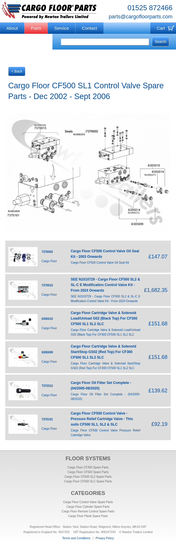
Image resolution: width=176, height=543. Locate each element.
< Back (16, 71)
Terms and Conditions (76, 538)
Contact (89, 28)
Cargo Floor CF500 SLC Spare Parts (88, 481)
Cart (161, 28)
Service (61, 28)
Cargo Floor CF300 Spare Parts (87, 467)
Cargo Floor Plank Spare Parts (88, 516)
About (12, 28)
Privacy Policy (105, 538)
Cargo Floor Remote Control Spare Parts (87, 511)
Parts (36, 28)
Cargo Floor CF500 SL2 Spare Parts (88, 476)
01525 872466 (150, 8)
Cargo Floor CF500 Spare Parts (87, 472)
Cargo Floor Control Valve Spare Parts (88, 502)
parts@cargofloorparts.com (141, 17)
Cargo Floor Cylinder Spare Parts (88, 506)
